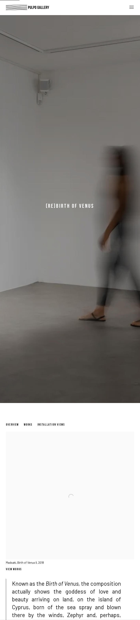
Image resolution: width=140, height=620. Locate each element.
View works (14, 569)
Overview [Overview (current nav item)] (12, 424)
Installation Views (51, 424)
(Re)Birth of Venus (70, 206)
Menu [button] (131, 7)
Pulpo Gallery (27, 7)
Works (28, 424)
